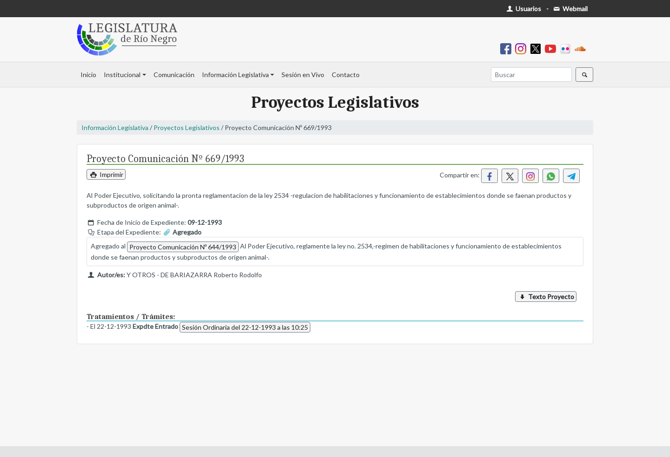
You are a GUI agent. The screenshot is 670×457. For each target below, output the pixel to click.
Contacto (346, 74)
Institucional (122, 74)
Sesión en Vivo (302, 74)
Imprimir (106, 174)
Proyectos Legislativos (187, 127)
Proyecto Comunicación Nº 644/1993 (182, 247)
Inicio (88, 74)
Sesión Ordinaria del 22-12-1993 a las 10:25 (245, 327)
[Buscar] (531, 74)
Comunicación (174, 74)
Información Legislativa (235, 74)
